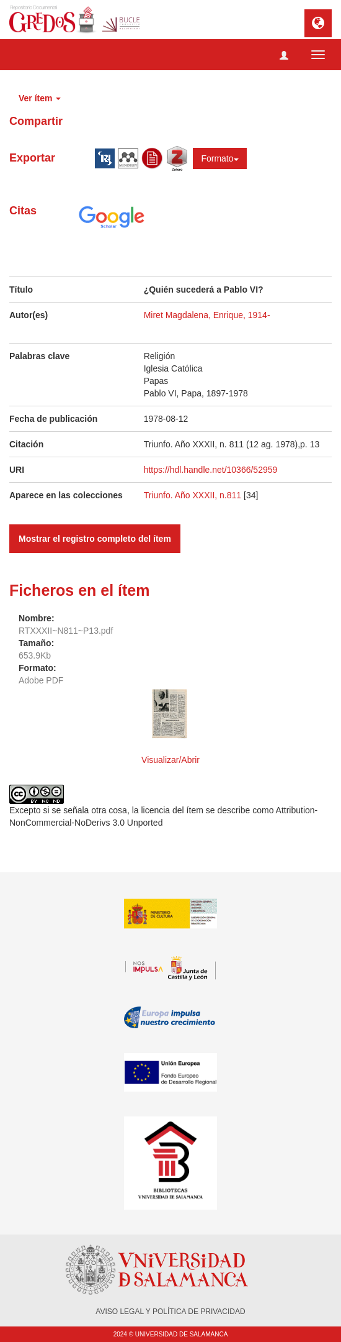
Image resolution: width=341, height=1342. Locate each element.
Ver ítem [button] (40, 98)
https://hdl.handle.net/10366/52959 (211, 470)
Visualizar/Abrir (170, 760)
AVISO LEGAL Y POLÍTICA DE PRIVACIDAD (170, 1311)
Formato (219, 158)
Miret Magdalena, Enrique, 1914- (207, 315)
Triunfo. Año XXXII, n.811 (194, 495)
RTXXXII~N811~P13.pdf (66, 631)
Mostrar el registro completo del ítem (95, 539)
